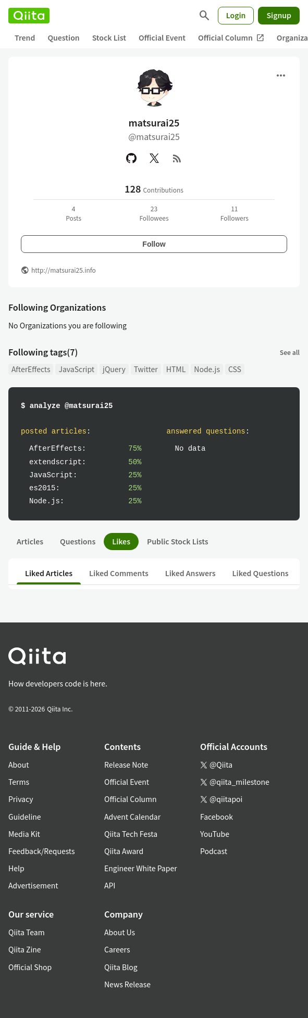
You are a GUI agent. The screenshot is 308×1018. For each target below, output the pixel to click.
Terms (18, 782)
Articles (30, 541)
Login (236, 15)
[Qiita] (29, 15)
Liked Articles (48, 573)
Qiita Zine (24, 949)
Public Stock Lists (177, 541)
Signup (278, 15)
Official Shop (30, 967)
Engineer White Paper (140, 868)
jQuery (114, 369)
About (18, 764)
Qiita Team (26, 932)
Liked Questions (260, 573)
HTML (176, 369)
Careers (117, 949)
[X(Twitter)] (154, 158)
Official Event (162, 37)
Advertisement (33, 885)
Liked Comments (119, 573)
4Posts (73, 213)
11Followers (234, 213)
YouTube (214, 834)
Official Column (231, 37)
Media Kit (24, 834)
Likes (121, 541)
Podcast (213, 851)
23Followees (153, 213)
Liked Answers (190, 573)
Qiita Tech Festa (130, 834)
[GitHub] (131, 158)
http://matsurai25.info (63, 269)
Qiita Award (123, 851)
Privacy (20, 799)
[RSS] (177, 158)
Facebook (216, 816)
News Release (127, 984)
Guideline (24, 816)
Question (63, 37)
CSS (234, 369)
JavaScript (76, 369)
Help (16, 868)
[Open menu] (280, 75)
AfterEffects (30, 369)
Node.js (207, 369)
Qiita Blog (121, 967)
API (109, 885)
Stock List (109, 37)
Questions (77, 541)
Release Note (126, 764)
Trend (25, 37)
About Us (119, 932)
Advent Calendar (132, 816)
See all (290, 352)
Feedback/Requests (41, 851)
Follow (153, 244)
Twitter (146, 369)
